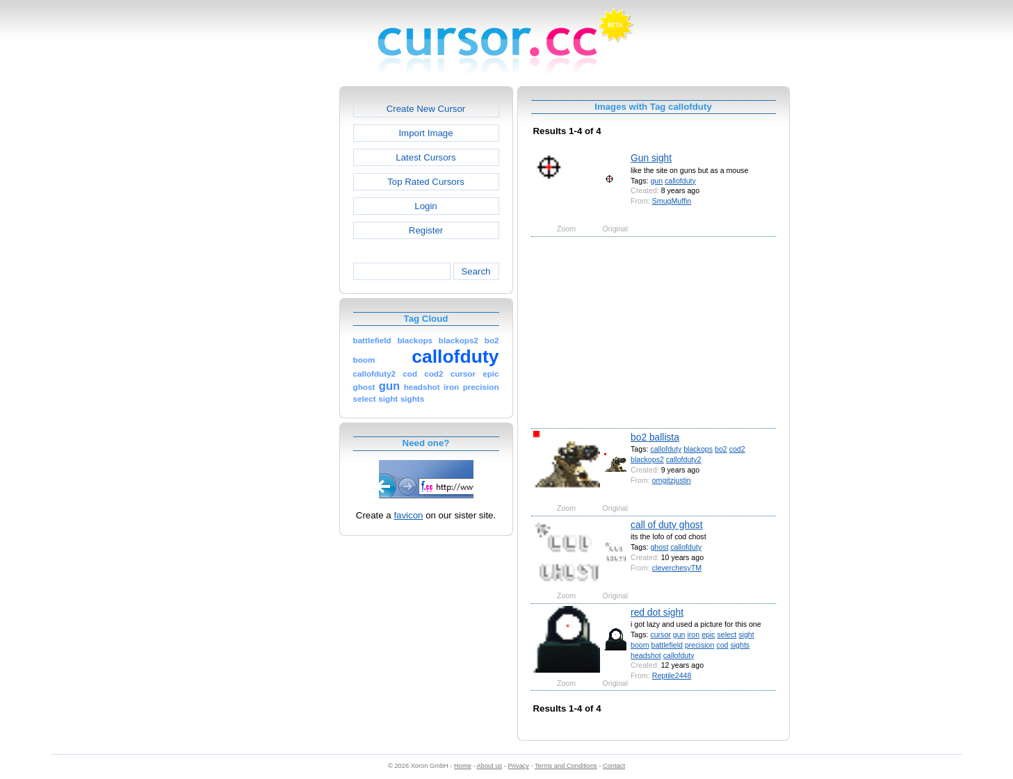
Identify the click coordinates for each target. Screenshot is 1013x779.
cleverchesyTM (677, 568)
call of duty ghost (667, 524)
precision (699, 645)
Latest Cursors (425, 157)
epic (708, 634)
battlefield (667, 645)
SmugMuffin (671, 201)
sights (739, 645)
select (727, 634)
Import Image (425, 133)
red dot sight (657, 612)
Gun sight (651, 157)
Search (475, 271)
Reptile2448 (672, 675)
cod (722, 645)
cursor (660, 634)
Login (425, 206)
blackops (698, 449)
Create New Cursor (426, 109)
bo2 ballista (655, 437)
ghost (659, 547)
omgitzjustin (671, 480)
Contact (614, 765)
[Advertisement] (279, 294)
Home (462, 765)
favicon (408, 515)
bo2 (721, 449)
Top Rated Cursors (425, 182)
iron (693, 634)
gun (656, 181)
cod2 (737, 449)
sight (746, 634)
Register (426, 230)
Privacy (518, 765)
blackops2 (647, 459)
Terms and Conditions (566, 765)
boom (640, 645)
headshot (646, 655)
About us (490, 765)
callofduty (680, 181)
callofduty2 (684, 459)
